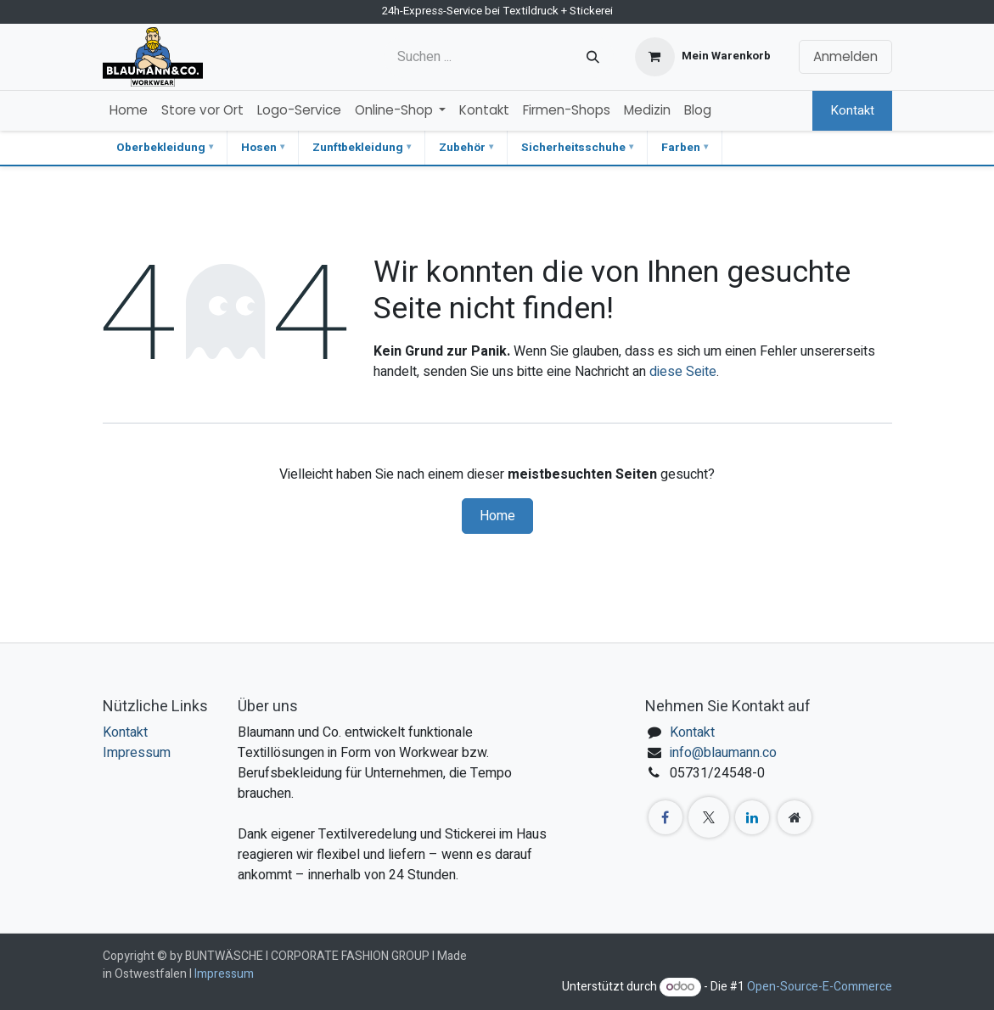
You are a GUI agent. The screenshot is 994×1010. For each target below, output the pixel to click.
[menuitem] (128, 110)
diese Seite (682, 372)
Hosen (259, 147)
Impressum (137, 753)
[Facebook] (665, 817)
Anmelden (845, 56)
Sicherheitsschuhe (573, 147)
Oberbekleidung (160, 147)
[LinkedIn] (752, 817)
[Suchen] (593, 57)
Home (497, 516)
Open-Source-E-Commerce (819, 987)
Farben (680, 147)
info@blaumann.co (723, 753)
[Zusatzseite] (794, 817)
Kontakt (852, 110)
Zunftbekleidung (357, 147)
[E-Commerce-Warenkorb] (702, 57)
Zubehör (462, 147)
